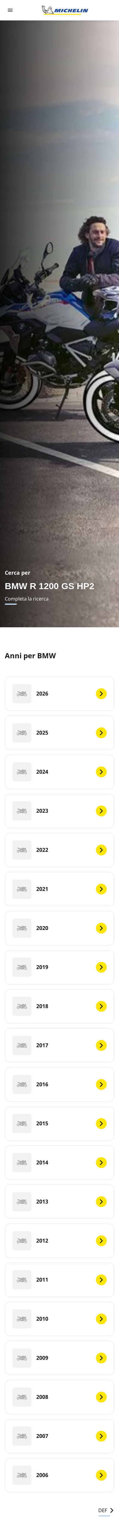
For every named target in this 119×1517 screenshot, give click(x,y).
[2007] (59, 1436)
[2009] (59, 1358)
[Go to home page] (65, 10)
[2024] (59, 772)
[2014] (59, 1162)
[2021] (59, 889)
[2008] (59, 1397)
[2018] (59, 1006)
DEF (106, 1510)
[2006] (59, 1475)
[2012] (59, 1241)
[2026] (59, 694)
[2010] (59, 1319)
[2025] (59, 733)
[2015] (59, 1123)
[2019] (59, 967)
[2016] (59, 1084)
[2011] (59, 1280)
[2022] (59, 850)
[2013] (59, 1202)
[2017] (59, 1045)
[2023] (59, 811)
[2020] (59, 928)
